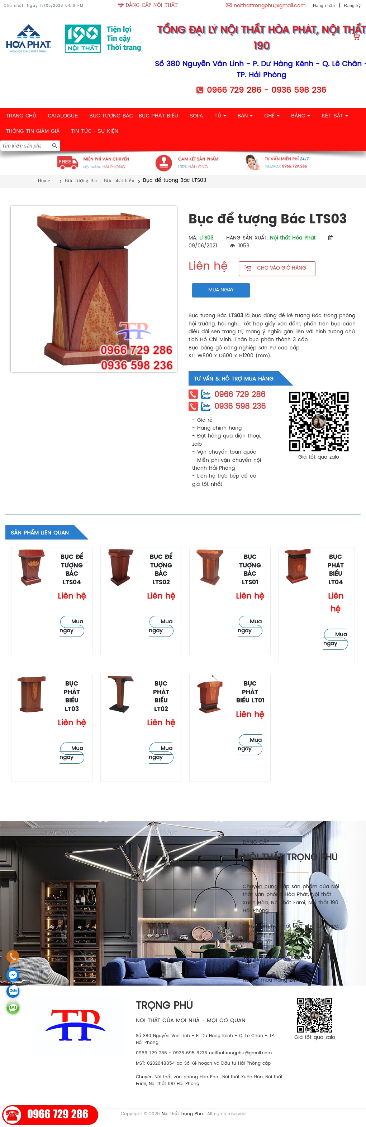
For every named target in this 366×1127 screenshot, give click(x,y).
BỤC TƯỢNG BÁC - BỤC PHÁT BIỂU (133, 115)
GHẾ (272, 115)
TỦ (220, 115)
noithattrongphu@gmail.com (269, 6)
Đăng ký (352, 5)
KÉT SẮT (335, 115)
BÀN (245, 115)
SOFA (196, 115)
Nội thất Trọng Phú (182, 1114)
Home (44, 180)
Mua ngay (72, 626)
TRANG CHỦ (21, 115)
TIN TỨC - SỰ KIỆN (94, 131)
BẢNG (300, 115)
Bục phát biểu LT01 (250, 692)
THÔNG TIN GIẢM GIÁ (33, 131)
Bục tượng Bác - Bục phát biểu (99, 180)
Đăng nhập (324, 5)
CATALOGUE (63, 115)
